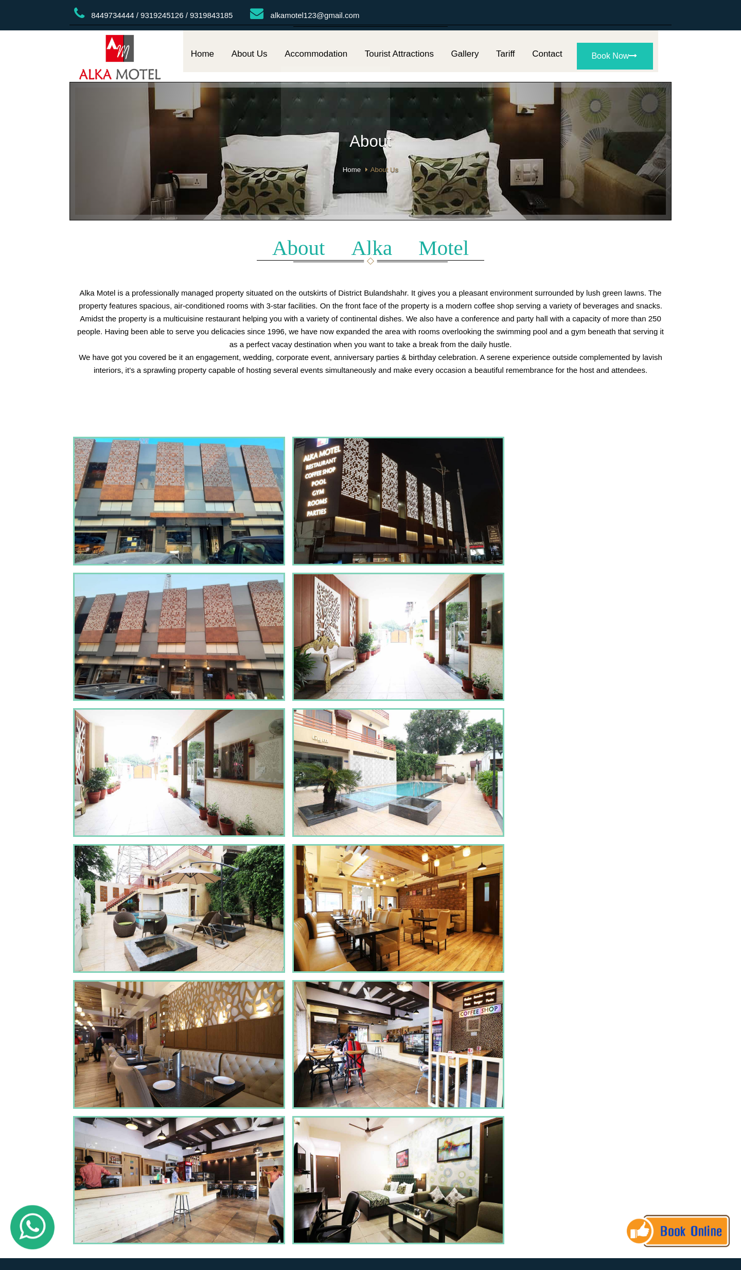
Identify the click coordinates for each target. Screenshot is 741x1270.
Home (202, 57)
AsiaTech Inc (417, 955)
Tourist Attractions (399, 57)
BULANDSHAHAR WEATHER (370, 822)
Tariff (505, 57)
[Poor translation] (37, 1025)
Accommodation (316, 57)
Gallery (465, 57)
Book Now (614, 59)
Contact (547, 57)
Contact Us (421, 938)
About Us (250, 57)
